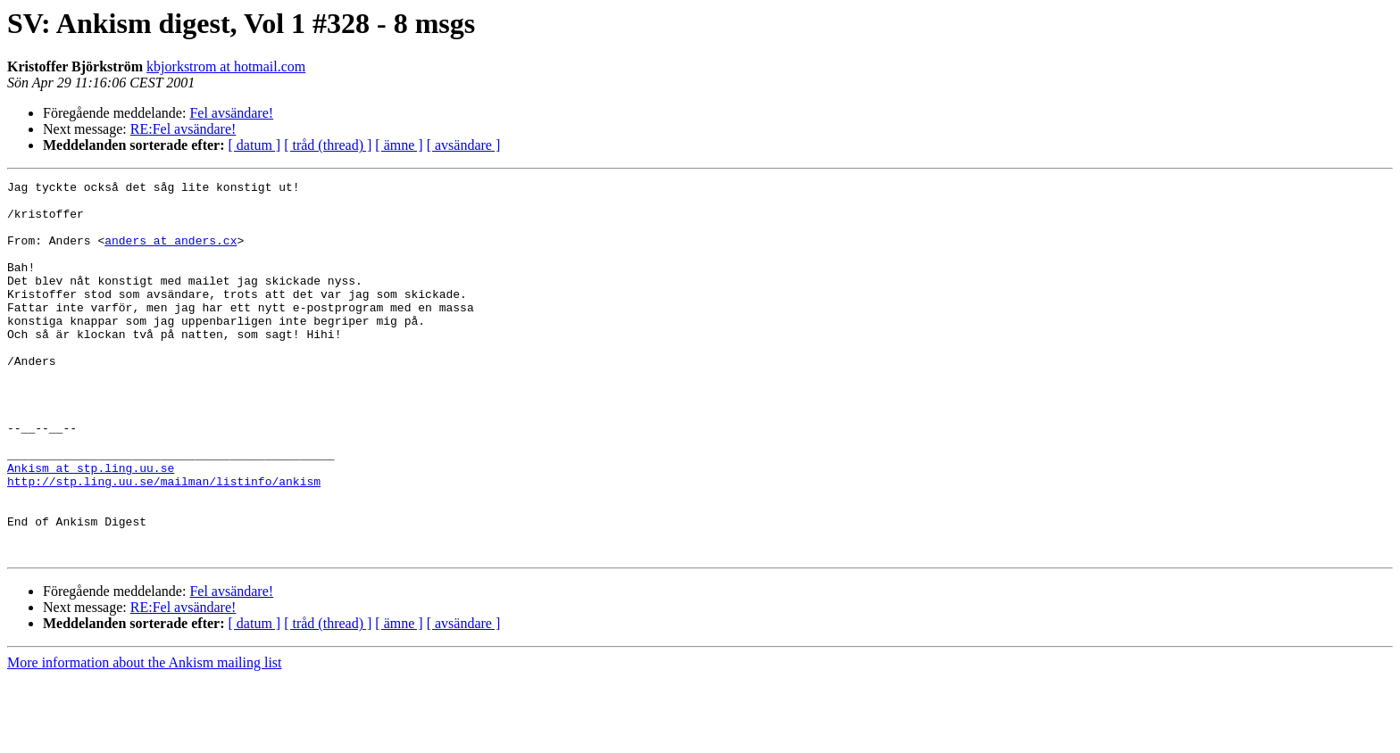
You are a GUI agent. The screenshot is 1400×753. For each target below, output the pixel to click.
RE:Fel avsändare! (183, 129)
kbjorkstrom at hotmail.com (225, 66)
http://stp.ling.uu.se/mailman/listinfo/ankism (164, 542)
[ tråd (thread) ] (327, 145)
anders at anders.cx (170, 253)
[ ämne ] (398, 145)
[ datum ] (255, 145)
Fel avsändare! (231, 112)
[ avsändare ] (464, 145)
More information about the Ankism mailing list (144, 737)
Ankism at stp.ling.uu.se (90, 526)
